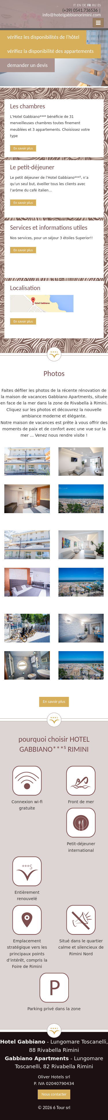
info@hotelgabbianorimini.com (72, 15)
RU (94, 5)
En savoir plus (23, 148)
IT (74, 5)
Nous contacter (53, 1094)
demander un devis (27, 65)
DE (84, 5)
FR (89, 5)
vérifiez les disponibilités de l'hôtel (43, 37)
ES (99, 5)
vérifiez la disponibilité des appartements (50, 51)
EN (79, 5)
